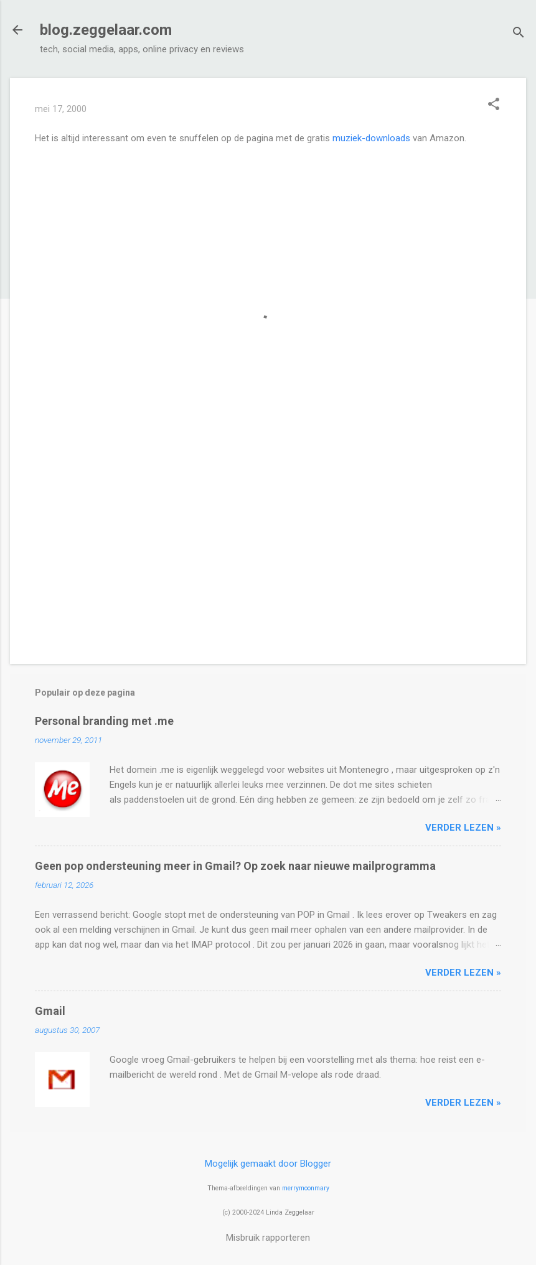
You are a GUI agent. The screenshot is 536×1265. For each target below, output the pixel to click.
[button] (493, 105)
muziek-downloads (371, 138)
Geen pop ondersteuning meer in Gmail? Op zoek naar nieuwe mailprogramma (235, 865)
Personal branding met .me (104, 720)
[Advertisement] (268, 548)
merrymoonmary (305, 1188)
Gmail (50, 1010)
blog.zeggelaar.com (106, 30)
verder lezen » (463, 827)
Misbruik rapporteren (268, 1237)
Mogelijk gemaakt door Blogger (268, 1163)
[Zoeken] (518, 34)
